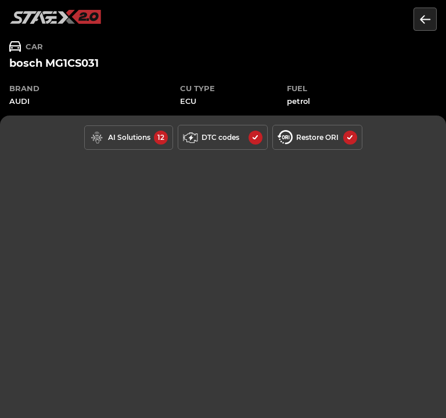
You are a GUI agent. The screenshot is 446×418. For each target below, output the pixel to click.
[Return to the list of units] (425, 19)
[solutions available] (128, 137)
